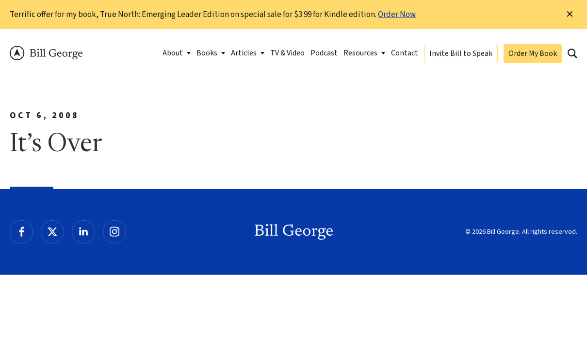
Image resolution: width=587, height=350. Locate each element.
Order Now (397, 14)
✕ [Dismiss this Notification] (570, 14)
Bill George (46, 53)
